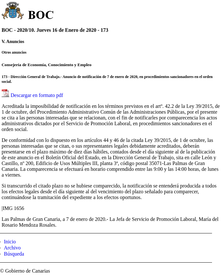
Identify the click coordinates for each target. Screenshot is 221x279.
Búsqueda (14, 254)
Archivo (12, 247)
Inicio (10, 241)
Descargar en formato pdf (37, 95)
